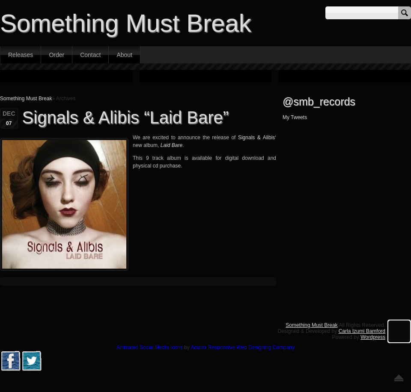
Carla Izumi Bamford (362, 331)
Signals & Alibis (256, 138)
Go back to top (399, 378)
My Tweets (295, 117)
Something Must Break (125, 23)
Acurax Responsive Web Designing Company (243, 347)
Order (56, 54)
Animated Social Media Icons (149, 347)
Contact (90, 54)
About (124, 54)
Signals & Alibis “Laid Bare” (125, 117)
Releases (20, 54)
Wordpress (372, 337)
